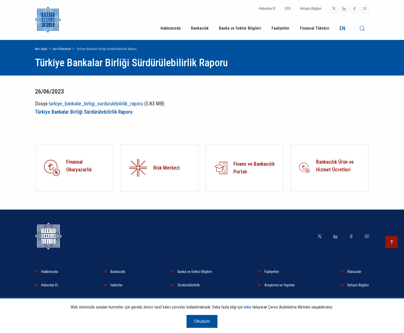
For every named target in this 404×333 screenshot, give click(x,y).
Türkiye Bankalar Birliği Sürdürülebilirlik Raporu (83, 112)
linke (247, 309)
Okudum (202, 323)
